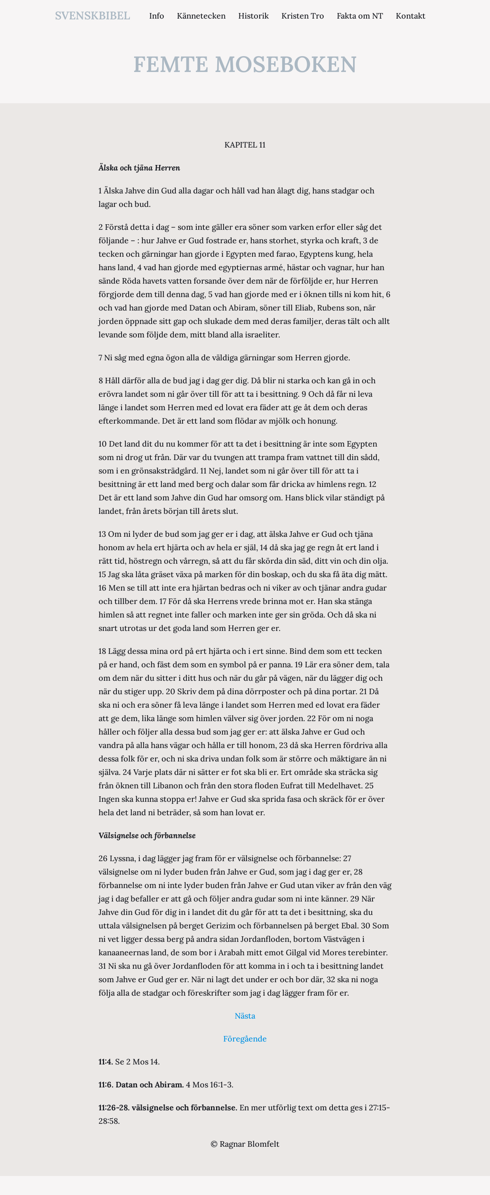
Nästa (245, 1016)
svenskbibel (92, 15)
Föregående (245, 1038)
